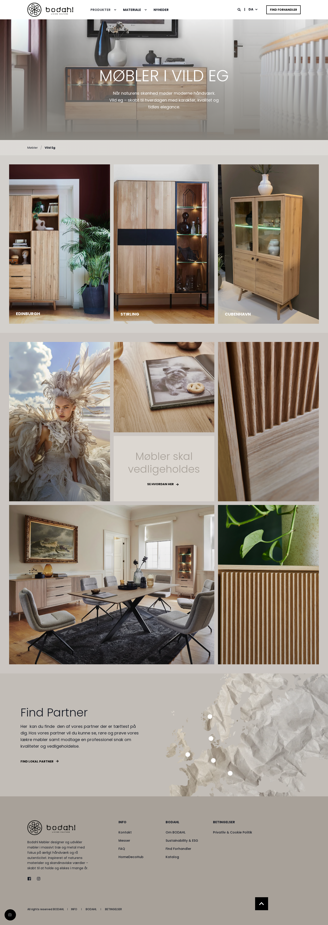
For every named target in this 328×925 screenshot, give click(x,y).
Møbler (32, 147)
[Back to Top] (261, 903)
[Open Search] (239, 9)
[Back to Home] (50, 10)
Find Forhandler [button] (283, 10)
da (251, 9)
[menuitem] (115, 9)
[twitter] (30, 879)
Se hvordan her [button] (160, 484)
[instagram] (37, 879)
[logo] (51, 827)
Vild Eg (50, 147)
